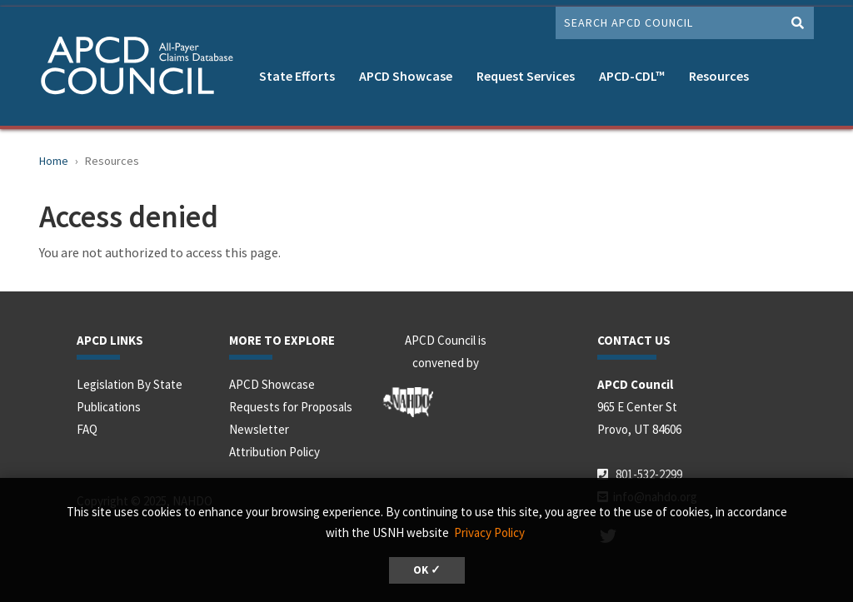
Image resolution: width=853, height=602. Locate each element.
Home (53, 160)
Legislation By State (129, 384)
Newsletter (259, 429)
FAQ (87, 429)
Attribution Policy (274, 452)
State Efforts (297, 75)
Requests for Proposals (290, 407)
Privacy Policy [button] (489, 532)
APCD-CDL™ (632, 75)
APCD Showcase (405, 75)
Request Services (525, 75)
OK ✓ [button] (427, 570)
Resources (719, 75)
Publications (109, 407)
